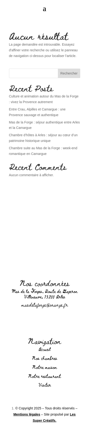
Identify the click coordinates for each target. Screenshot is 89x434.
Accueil (44, 349)
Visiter (44, 384)
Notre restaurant (44, 376)
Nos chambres (44, 358)
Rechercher (68, 73)
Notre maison (44, 367)
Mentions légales (26, 414)
